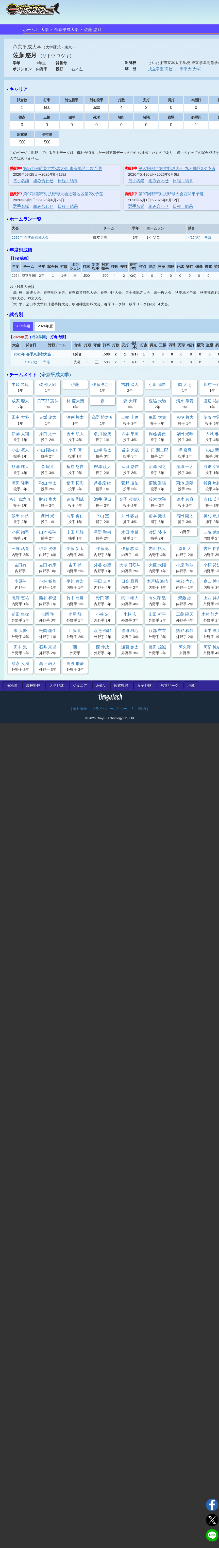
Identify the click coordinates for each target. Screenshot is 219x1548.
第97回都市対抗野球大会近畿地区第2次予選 (63, 194)
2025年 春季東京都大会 (30, 237)
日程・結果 (68, 180)
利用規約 (139, 709)
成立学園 (38, 337)
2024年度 (45, 326)
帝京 (207, 237)
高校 (33, 686)
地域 (191, 686)
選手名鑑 (21, 180)
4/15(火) (194, 237)
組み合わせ (43, 180)
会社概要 (80, 709)
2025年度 (22, 326)
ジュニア (80, 686)
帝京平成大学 (66, 29)
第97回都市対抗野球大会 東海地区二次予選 (62, 168)
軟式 (121, 686)
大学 (45, 29)
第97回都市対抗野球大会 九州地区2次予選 (177, 168)
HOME (12, 686)
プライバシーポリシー (109, 709)
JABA (100, 686)
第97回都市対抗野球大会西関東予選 (171, 194)
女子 (144, 686)
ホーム (29, 29)
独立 (169, 686)
